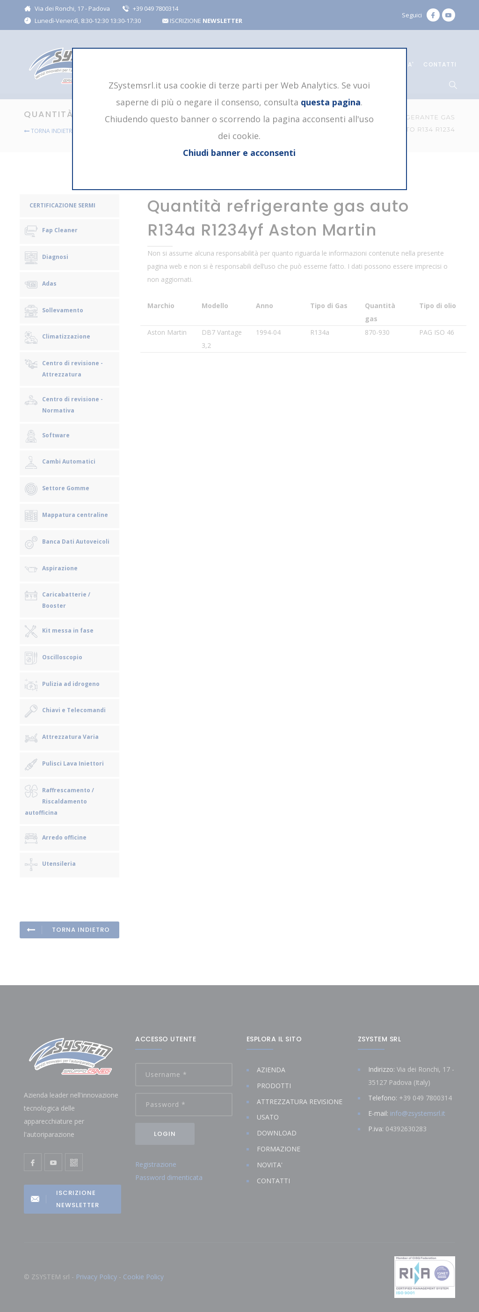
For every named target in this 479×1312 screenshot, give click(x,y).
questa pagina (331, 102)
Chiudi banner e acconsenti (239, 152)
